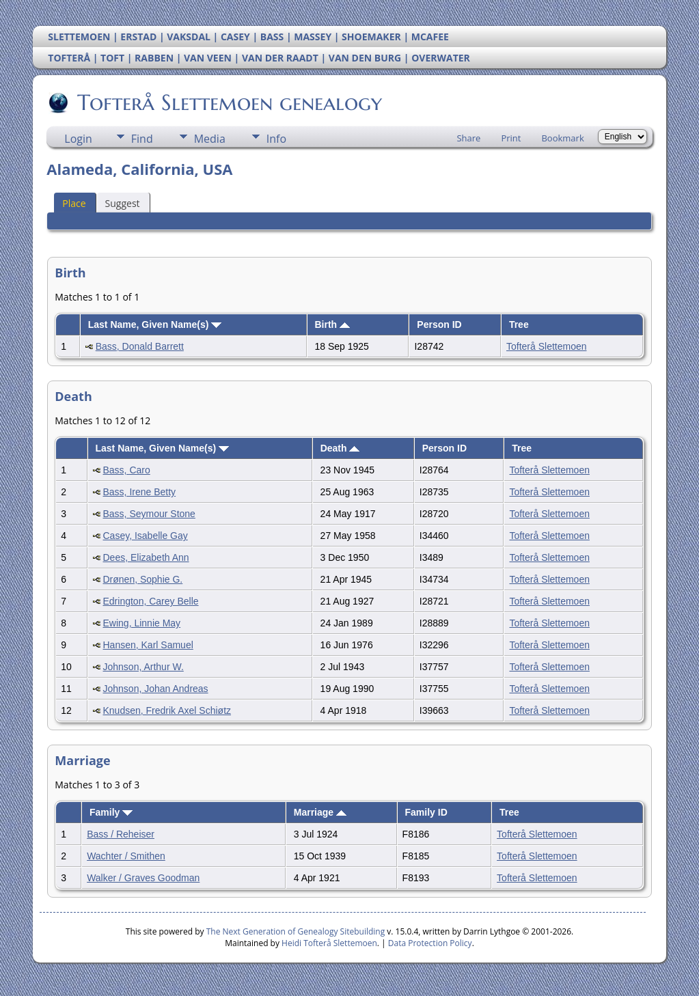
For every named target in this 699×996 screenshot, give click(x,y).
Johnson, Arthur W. (143, 666)
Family (111, 812)
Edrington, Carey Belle (151, 601)
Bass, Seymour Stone (149, 513)
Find (142, 138)
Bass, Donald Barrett (140, 346)
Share (468, 138)
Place (73, 203)
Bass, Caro (126, 470)
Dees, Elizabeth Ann (146, 557)
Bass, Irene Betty (139, 491)
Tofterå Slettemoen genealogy (228, 102)
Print (511, 138)
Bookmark (562, 138)
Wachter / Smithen (126, 855)
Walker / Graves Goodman (143, 877)
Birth (332, 324)
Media (209, 138)
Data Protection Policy (430, 943)
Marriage (320, 812)
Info (276, 138)
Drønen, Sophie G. (143, 579)
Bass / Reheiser (120, 834)
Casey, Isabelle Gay (145, 535)
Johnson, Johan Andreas (155, 688)
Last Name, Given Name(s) (155, 324)
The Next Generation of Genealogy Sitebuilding (295, 931)
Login (78, 138)
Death (340, 448)
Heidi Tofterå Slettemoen (329, 943)
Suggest (122, 203)
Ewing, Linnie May (142, 623)
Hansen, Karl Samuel (148, 644)
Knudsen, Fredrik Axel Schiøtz (167, 710)
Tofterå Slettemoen (546, 346)
